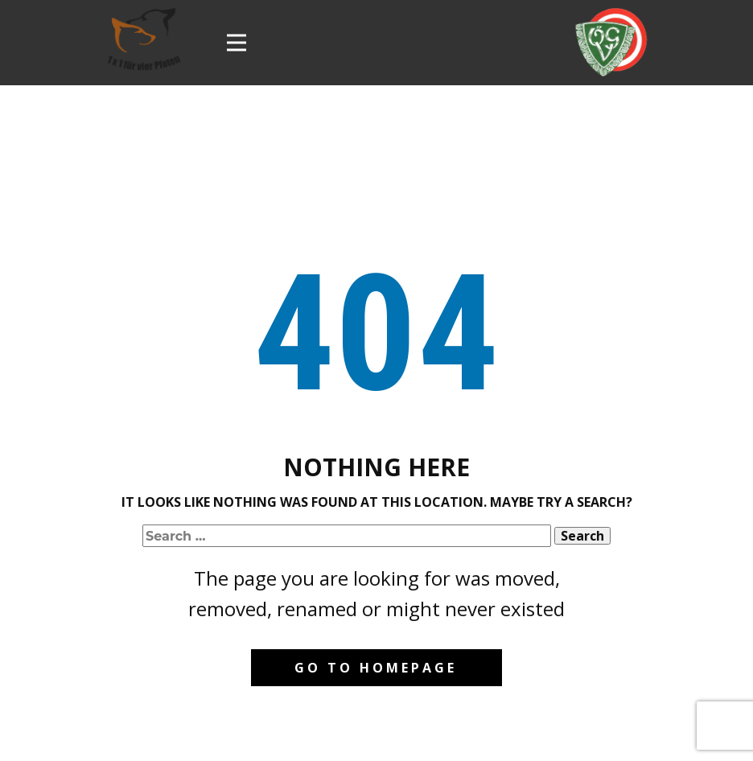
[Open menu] (236, 43)
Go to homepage (375, 668)
